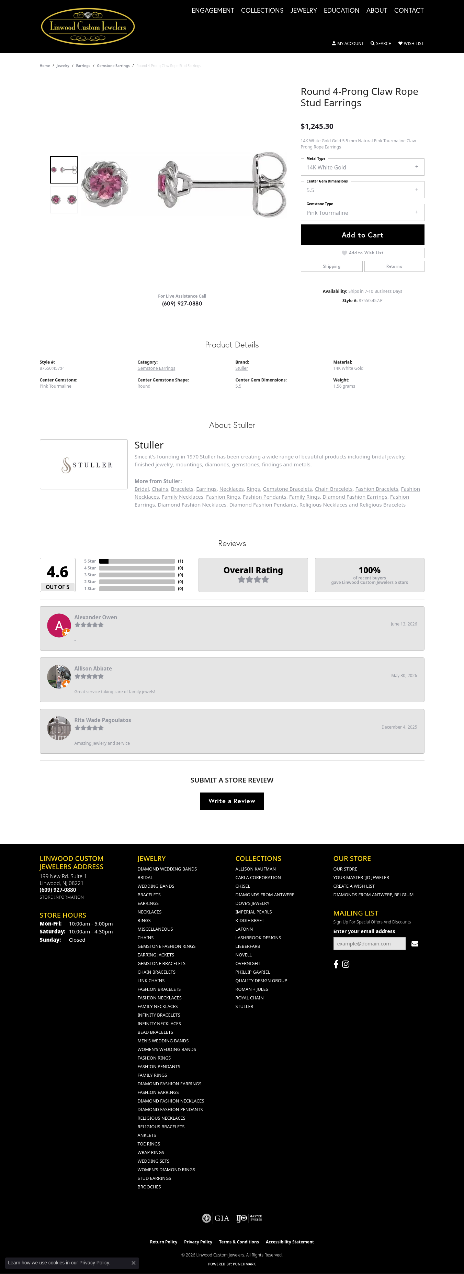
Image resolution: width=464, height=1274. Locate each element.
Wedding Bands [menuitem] (156, 886)
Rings (253, 488)
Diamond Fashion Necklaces (192, 504)
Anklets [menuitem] (147, 1135)
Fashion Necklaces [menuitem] (160, 998)
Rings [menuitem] (144, 920)
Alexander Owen (96, 617)
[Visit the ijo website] (249, 1218)
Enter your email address (364, 931)
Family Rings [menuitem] (152, 1075)
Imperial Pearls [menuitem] (254, 912)
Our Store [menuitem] (345, 869)
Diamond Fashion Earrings (354, 496)
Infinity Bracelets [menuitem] (159, 1015)
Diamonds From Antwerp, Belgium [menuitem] (373, 894)
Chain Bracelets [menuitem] (157, 972)
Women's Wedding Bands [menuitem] (167, 1049)
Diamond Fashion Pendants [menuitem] (170, 1109)
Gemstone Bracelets (287, 488)
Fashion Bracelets (376, 488)
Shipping (331, 266)
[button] (348, 43)
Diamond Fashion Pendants (262, 504)
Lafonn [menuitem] (244, 929)
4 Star (90, 568)
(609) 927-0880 (182, 303)
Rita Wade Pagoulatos (103, 720)
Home (45, 65)
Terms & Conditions (239, 1242)
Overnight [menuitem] (248, 963)
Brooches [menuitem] (149, 1187)
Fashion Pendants (264, 496)
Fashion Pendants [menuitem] (159, 1066)
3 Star (90, 575)
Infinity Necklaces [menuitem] (159, 1023)
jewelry (63, 65)
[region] (184, 184)
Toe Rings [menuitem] (149, 1144)
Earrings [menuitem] (148, 903)
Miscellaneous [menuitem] (155, 929)
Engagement (213, 10)
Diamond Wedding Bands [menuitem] (167, 869)
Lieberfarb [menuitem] (248, 946)
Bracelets (182, 488)
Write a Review (232, 801)
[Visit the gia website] (215, 1218)
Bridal (142, 488)
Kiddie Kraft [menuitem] (250, 920)
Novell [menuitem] (244, 955)
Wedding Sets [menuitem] (154, 1161)
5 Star (90, 561)
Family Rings (304, 496)
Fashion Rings (223, 496)
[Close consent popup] (134, 1263)
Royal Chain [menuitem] (250, 998)
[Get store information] (62, 897)
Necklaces (231, 488)
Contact (409, 10)
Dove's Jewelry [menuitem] (253, 903)
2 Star (90, 582)
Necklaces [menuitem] (150, 912)
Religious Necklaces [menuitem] (161, 1118)
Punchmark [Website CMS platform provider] (244, 1264)
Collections (262, 10)
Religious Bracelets (383, 504)
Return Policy (164, 1242)
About (376, 10)
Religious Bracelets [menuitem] (161, 1126)
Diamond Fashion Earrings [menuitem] (170, 1084)
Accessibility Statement (290, 1242)
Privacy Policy (198, 1242)
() (180, 561)
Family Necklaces (182, 496)
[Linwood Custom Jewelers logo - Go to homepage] (92, 26)
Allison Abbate (93, 668)
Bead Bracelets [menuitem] (155, 1032)
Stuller (242, 368)
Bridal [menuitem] (145, 877)
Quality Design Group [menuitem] (261, 980)
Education (342, 10)
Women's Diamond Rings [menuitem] (166, 1169)
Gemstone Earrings (113, 65)
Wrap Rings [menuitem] (151, 1152)
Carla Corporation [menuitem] (258, 877)
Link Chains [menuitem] (151, 980)
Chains (160, 488)
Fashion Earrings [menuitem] (158, 1092)
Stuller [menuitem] (244, 1006)
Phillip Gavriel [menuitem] (253, 972)
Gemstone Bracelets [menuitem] (161, 963)
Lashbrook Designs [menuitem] (258, 937)
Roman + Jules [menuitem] (252, 989)
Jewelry (303, 10)
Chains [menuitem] (146, 937)
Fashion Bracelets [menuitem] (159, 989)
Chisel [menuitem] (243, 886)
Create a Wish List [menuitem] (354, 886)
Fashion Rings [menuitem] (154, 1058)
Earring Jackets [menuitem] (156, 955)
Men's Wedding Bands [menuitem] (163, 1041)
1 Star (90, 588)
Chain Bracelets (333, 488)
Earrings (83, 65)
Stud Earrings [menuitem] (154, 1178)
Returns (394, 266)
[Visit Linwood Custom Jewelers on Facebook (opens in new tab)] (336, 964)
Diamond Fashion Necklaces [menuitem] (171, 1101)
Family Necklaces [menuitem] (158, 1006)
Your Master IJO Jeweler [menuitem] (361, 877)
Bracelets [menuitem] (149, 894)
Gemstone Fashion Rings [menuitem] (167, 946)
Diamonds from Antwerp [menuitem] (265, 894)
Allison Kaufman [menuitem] (256, 869)
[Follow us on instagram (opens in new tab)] (345, 964)
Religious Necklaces (323, 504)
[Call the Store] (58, 889)
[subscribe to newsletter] (415, 943)
